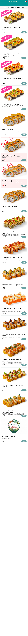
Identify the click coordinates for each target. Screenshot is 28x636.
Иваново (14, 5)
